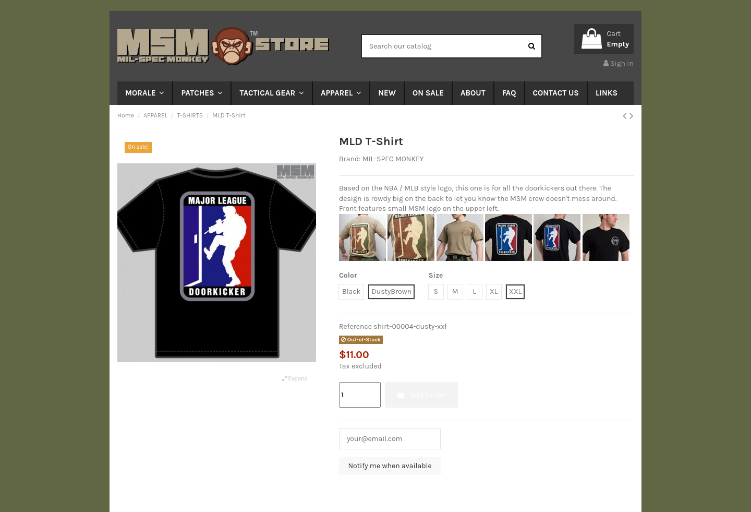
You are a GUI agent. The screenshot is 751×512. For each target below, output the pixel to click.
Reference (355, 326)
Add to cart (421, 394)
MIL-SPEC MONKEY (393, 158)
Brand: (349, 158)
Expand (295, 378)
